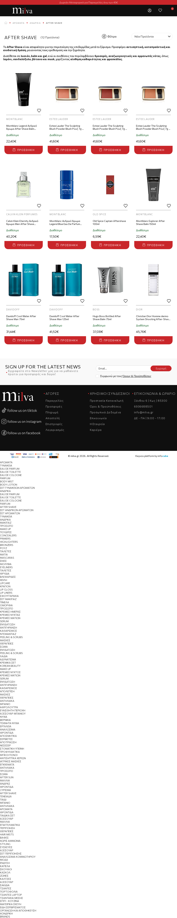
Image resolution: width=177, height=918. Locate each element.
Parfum (5, 478)
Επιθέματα (7, 764)
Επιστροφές (54, 424)
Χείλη (3, 579)
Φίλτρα (109, 36)
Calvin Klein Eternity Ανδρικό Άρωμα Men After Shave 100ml (22, 222)
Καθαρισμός (8, 630)
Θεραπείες (6, 643)
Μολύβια (5, 564)
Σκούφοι (6, 869)
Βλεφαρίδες (8, 576)
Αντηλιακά (7, 700)
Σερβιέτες (6, 739)
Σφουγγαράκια (9, 595)
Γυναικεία (6, 465)
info (163, 455)
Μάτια (4, 554)
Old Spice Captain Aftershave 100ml (109, 222)
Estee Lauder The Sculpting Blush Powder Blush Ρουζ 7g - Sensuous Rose (66, 127)
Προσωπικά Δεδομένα (105, 412)
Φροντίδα (6, 732)
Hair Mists (7, 834)
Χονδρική (6, 913)
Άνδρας (5, 783)
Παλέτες (5, 551)
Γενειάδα (6, 796)
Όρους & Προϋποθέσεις (137, 376)
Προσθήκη (23, 149)
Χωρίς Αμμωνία (10, 840)
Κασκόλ (5, 872)
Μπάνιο (5, 703)
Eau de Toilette (10, 471)
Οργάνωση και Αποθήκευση (18, 910)
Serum (4, 621)
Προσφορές (54, 406)
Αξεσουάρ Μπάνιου (13, 713)
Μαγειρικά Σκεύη (10, 904)
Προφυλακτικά (10, 751)
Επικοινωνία (98, 418)
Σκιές (3, 560)
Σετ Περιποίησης (11, 853)
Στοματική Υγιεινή (12, 748)
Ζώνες (4, 875)
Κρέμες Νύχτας (10, 614)
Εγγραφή (161, 368)
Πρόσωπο (6, 525)
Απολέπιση (7, 691)
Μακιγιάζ (5, 522)
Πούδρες (6, 532)
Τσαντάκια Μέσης (11, 897)
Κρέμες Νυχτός (10, 672)
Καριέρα (96, 429)
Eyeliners (6, 567)
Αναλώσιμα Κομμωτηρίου (18, 856)
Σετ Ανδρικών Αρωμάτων (16, 510)
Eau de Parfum (9, 468)
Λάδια (4, 656)
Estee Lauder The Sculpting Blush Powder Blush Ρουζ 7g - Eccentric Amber (109, 127)
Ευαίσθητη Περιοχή (12, 710)
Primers (5, 538)
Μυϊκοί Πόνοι (8, 754)
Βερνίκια (5, 719)
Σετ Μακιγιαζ (8, 599)
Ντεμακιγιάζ (8, 633)
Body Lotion (8, 484)
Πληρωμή (52, 412)
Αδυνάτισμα (8, 659)
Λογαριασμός (55, 429)
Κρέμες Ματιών (10, 617)
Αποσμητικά (8, 735)
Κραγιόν (5, 586)
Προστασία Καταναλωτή (107, 400)
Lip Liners (6, 592)
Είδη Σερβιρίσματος (13, 907)
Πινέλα (4, 602)
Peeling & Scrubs (11, 637)
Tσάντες (5, 888)
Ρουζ (3, 548)
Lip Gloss (6, 589)
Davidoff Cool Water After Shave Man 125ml (64, 318)
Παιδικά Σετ (7, 815)
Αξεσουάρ (6, 818)
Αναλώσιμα (7, 729)
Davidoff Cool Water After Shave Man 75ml (21, 318)
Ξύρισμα (5, 789)
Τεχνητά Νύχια (9, 723)
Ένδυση (5, 862)
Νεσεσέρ (5, 745)
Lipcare (5, 583)
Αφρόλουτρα (9, 707)
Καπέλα (5, 866)
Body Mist (7, 481)
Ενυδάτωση (7, 624)
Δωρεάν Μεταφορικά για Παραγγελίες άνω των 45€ (88, 2)
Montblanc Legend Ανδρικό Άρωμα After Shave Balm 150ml (21, 127)
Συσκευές (6, 847)
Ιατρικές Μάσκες (10, 761)
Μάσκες (5, 640)
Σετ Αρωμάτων (10, 513)
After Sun (6, 777)
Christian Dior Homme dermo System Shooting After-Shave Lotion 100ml (153, 318)
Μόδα (4, 859)
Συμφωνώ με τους (125, 376)
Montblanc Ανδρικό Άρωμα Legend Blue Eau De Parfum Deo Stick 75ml (64, 222)
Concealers (8, 535)
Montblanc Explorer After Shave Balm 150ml (150, 222)
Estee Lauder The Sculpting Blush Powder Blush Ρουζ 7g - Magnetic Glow (153, 127)
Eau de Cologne (11, 475)
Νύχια (3, 716)
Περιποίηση (7, 828)
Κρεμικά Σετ (8, 662)
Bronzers (6, 544)
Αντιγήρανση (8, 627)
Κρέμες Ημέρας (10, 611)
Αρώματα (18, 23)
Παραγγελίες (55, 400)
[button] (139, 10)
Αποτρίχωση (8, 742)
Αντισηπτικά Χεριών (13, 758)
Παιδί (3, 799)
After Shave (8, 506)
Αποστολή (53, 418)
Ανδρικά (35, 23)
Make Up (5, 528)
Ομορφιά (6, 605)
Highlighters (9, 541)
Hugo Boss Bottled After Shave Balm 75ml (107, 318)
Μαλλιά (5, 780)
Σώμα (4, 646)
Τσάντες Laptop (11, 894)
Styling (5, 843)
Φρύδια (4, 573)
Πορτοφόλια (9, 891)
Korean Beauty (10, 665)
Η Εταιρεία (97, 424)
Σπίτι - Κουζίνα (9, 900)
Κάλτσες (5, 878)
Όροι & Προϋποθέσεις (106, 406)
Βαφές (4, 837)
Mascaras (7, 557)
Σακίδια (5, 885)
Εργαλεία (5, 726)
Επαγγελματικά (10, 824)
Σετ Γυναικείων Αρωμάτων (17, 487)
